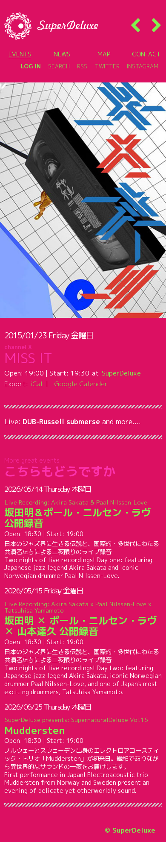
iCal (36, 383)
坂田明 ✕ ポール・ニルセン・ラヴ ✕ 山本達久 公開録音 (83, 619)
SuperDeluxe (121, 373)
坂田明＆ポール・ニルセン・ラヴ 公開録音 (83, 514)
